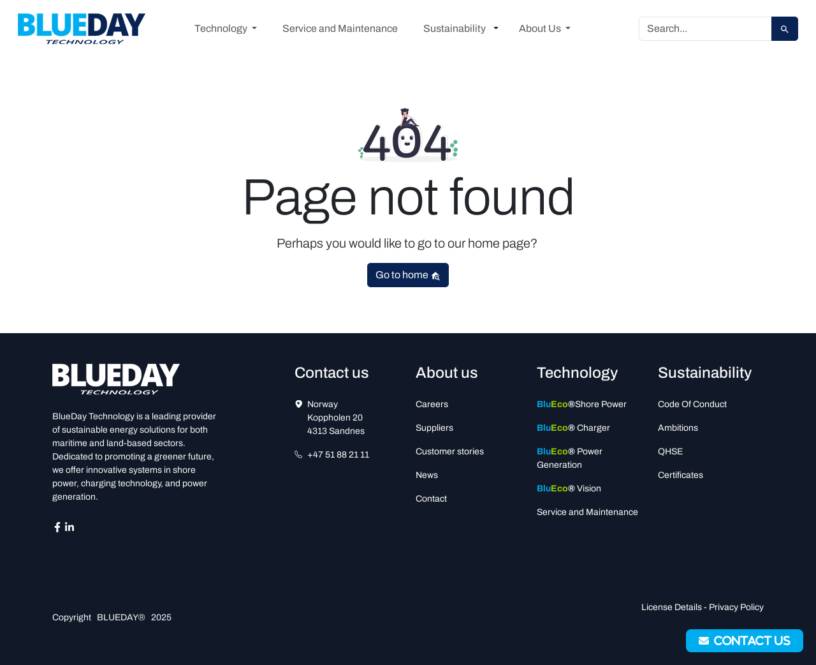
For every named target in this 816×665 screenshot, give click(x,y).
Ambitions (678, 428)
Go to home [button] (408, 275)
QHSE (670, 451)
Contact (431, 499)
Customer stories (450, 451)
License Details (671, 607)
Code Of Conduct (692, 404)
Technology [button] (221, 28)
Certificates (680, 475)
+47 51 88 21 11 (338, 455)
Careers (432, 404)
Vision (569, 488)
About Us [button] (541, 28)
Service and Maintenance (340, 28)
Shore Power (582, 404)
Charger (573, 428)
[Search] (705, 29)
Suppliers (434, 428)
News (427, 475)
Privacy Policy (736, 607)
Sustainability (454, 28)
